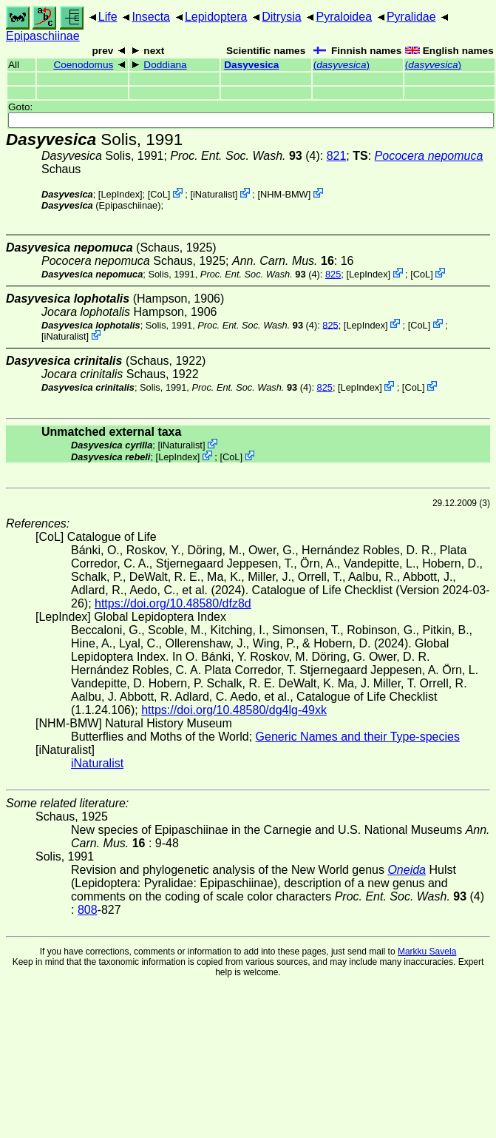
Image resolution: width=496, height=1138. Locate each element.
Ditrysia (281, 16)
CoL (158, 194)
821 (337, 155)
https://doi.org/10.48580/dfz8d (173, 603)
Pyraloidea (344, 16)
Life (108, 16)
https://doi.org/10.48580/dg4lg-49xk (234, 710)
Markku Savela (427, 951)
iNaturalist (214, 194)
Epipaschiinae (43, 36)
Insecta (151, 16)
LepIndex (120, 194)
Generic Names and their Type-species (358, 736)
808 (88, 909)
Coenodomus (83, 64)
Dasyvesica (251, 64)
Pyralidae (411, 16)
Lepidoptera (216, 16)
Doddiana (164, 64)
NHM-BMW (284, 194)
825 (333, 274)
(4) (244, 155)
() (341, 64)
